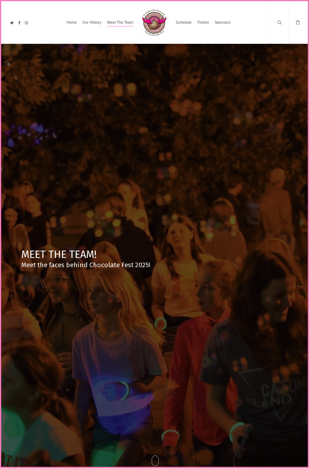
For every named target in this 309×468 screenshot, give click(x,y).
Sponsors (223, 22)
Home (71, 22)
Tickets (203, 22)
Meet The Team (120, 22)
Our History (92, 22)
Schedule (184, 22)
